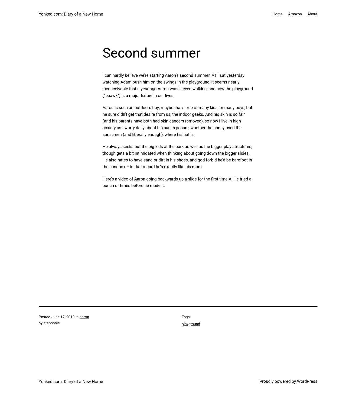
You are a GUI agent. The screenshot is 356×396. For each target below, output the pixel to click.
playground (191, 324)
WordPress (307, 381)
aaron (84, 317)
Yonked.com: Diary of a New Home (71, 14)
